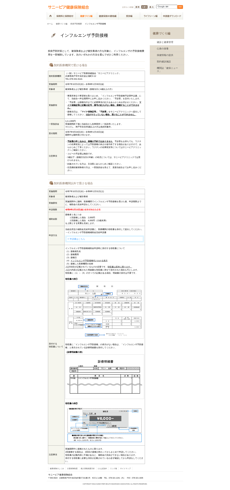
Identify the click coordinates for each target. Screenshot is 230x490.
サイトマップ (125, 469)
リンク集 (113, 469)
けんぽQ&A (102, 469)
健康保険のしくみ (57, 469)
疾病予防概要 (76, 24)
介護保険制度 (72, 469)
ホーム (50, 24)
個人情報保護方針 (88, 469)
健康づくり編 (61, 24)
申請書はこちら (77, 239)
